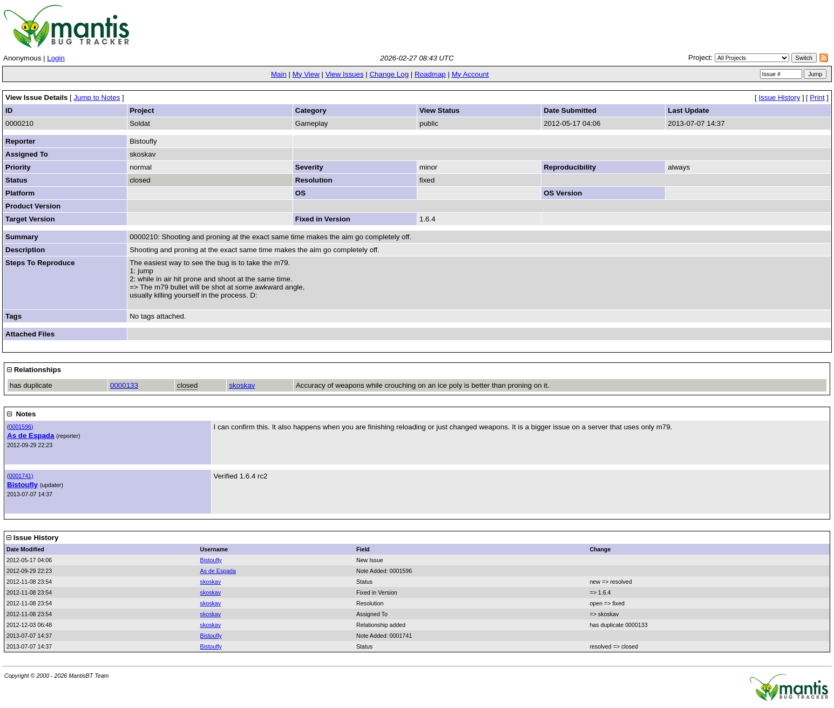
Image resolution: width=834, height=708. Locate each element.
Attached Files (30, 334)
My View (306, 74)
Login (56, 58)
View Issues (345, 74)
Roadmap (430, 74)
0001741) (21, 476)
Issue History (779, 97)
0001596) (21, 426)
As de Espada (30, 435)
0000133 (124, 385)
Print (817, 97)
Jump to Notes (96, 97)
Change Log (389, 74)
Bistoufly (22, 485)
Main (279, 74)
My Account (470, 74)
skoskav (242, 385)
